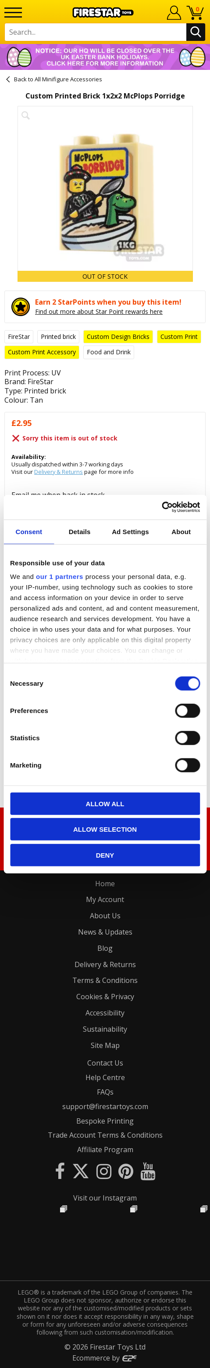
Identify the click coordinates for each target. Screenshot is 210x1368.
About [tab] (181, 531)
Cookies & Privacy (105, 996)
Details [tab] (80, 531)
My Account (105, 899)
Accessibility (105, 1013)
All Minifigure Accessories (68, 79)
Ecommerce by (105, 1358)
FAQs (105, 1092)
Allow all (105, 803)
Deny (105, 855)
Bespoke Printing (105, 1121)
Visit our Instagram (105, 1198)
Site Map (105, 1045)
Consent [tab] (29, 531)
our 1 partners (59, 576)
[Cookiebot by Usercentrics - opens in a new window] (161, 507)
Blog (105, 948)
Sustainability (105, 1029)
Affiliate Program (105, 1149)
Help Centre (105, 1077)
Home (105, 883)
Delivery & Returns (58, 472)
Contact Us (105, 1063)
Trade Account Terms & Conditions (105, 1135)
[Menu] (13, 12)
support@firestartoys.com (105, 1106)
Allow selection (105, 829)
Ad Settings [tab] (130, 531)
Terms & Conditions (105, 980)
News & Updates (105, 932)
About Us (105, 915)
